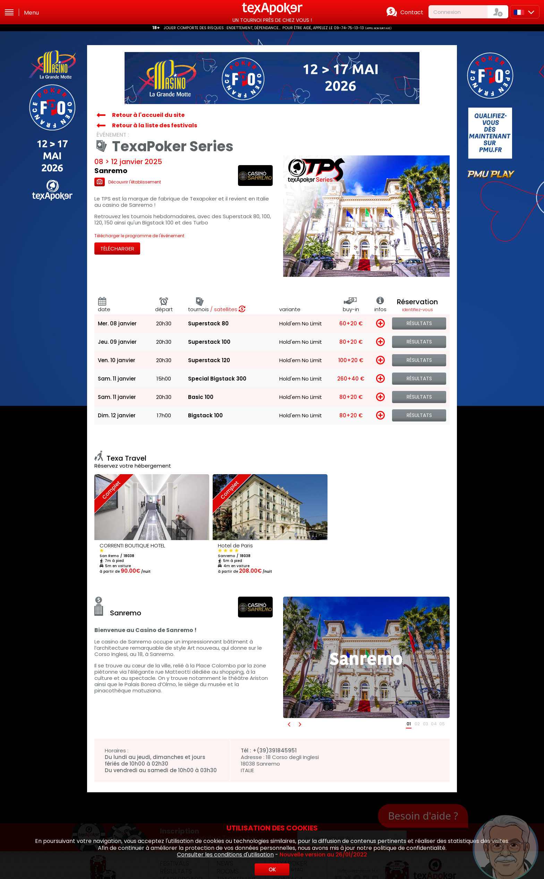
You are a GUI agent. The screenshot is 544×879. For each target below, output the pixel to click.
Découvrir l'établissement (127, 182)
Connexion (447, 12)
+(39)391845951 (275, 750)
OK (272, 869)
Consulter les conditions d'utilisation (225, 854)
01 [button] (409, 724)
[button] (288, 724)
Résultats (419, 323)
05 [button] (442, 724)
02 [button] (417, 724)
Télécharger (117, 248)
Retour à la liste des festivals (154, 125)
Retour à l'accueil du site (148, 115)
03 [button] (425, 724)
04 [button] (434, 724)
